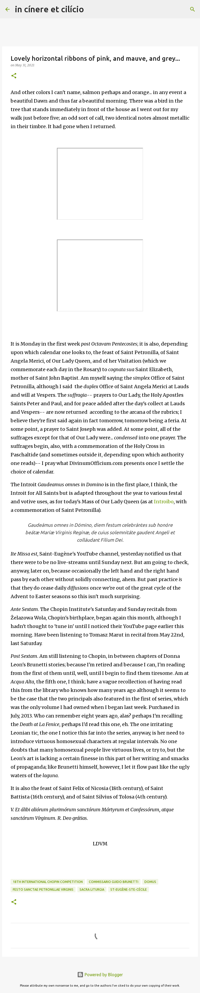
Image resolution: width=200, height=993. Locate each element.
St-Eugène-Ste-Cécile (128, 889)
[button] (14, 76)
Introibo (164, 501)
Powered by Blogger (100, 974)
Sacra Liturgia (92, 889)
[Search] (91, 9)
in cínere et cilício (49, 9)
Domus (150, 881)
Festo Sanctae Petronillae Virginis (43, 889)
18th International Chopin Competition (48, 881)
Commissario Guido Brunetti (113, 881)
